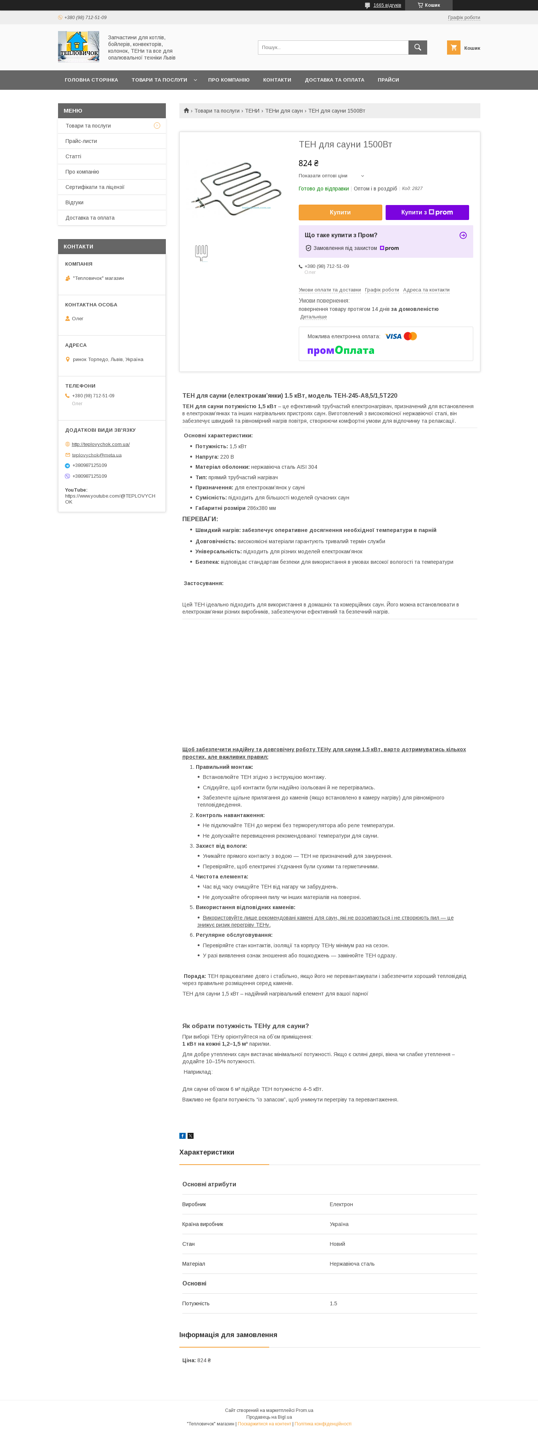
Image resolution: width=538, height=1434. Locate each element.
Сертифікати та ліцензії (95, 187)
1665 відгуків (387, 5)
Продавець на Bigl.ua (269, 1417)
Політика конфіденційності (323, 1424)
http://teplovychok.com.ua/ (101, 444)
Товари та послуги (159, 80)
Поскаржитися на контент (264, 1424)
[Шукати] (417, 47)
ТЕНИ (252, 111)
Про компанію (229, 80)
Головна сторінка (91, 80)
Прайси (388, 80)
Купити (340, 212)
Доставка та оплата (334, 80)
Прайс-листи (81, 141)
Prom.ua (304, 1410)
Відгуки (74, 202)
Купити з (427, 212)
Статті (73, 156)
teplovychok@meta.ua (97, 455)
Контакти (277, 80)
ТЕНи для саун (284, 111)
